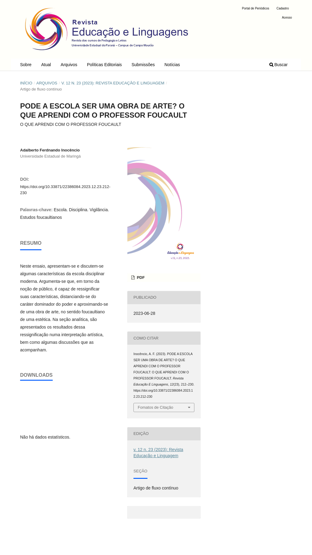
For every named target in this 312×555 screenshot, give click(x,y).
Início (26, 83)
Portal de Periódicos (255, 8)
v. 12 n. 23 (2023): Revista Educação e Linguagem (112, 83)
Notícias (172, 64)
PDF (140, 277)
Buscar (278, 64)
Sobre (25, 64)
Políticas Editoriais (104, 64)
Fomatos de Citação (155, 407)
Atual (46, 64)
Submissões (143, 64)
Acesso (287, 17)
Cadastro (282, 8)
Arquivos (69, 64)
